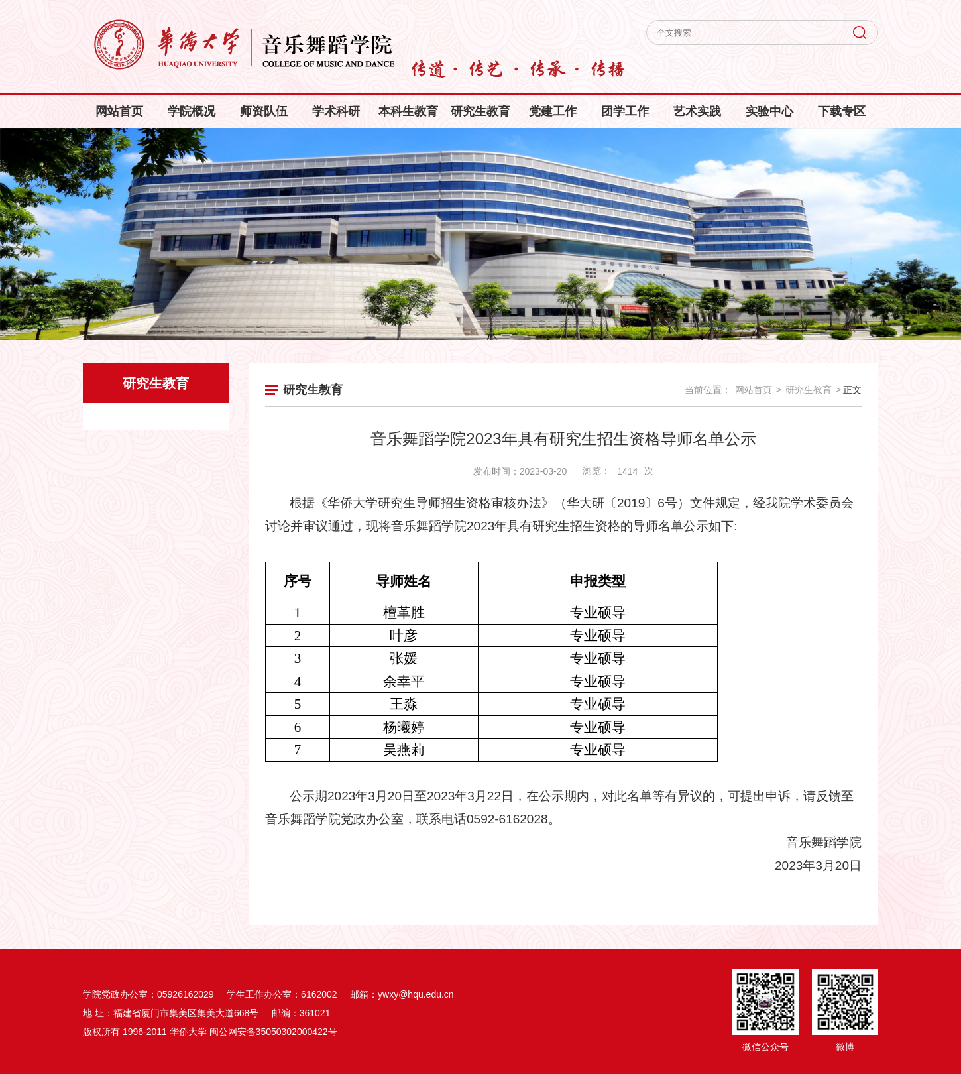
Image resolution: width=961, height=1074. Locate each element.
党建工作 (553, 111)
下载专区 (842, 111)
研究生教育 (480, 111)
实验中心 (769, 111)
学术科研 (336, 111)
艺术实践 (697, 111)
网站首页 (119, 111)
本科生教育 (408, 111)
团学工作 (625, 111)
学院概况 (191, 111)
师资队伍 (264, 111)
